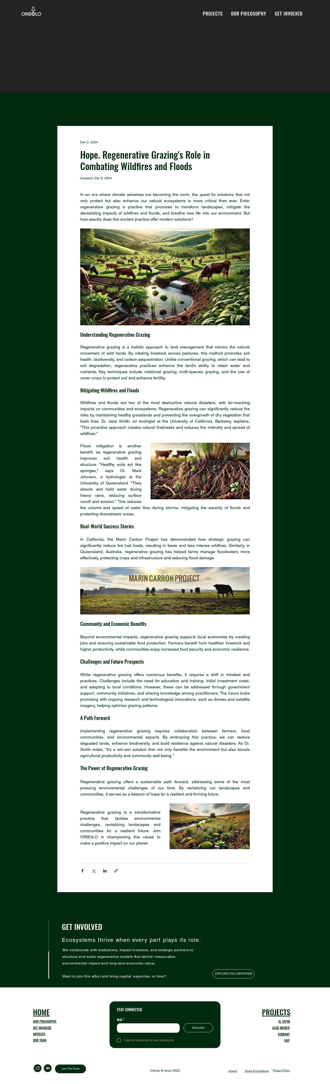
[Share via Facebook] (82, 871)
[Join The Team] (70, 1068)
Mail (120, 1020)
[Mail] (147, 1027)
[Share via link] (116, 871)
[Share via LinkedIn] (105, 871)
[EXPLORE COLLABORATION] (233, 973)
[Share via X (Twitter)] (93, 871)
